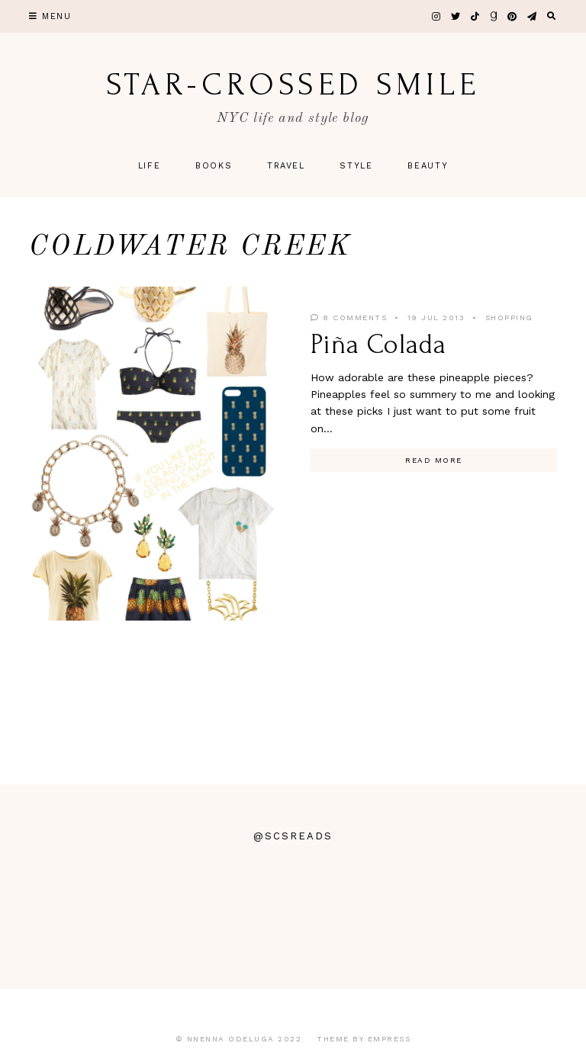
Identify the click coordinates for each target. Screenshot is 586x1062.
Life (149, 166)
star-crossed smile (293, 84)
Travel (286, 166)
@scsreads (293, 836)
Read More (433, 460)
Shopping (509, 317)
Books (213, 166)
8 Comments (349, 317)
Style (356, 166)
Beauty (427, 166)
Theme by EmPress (364, 1039)
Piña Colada (378, 344)
